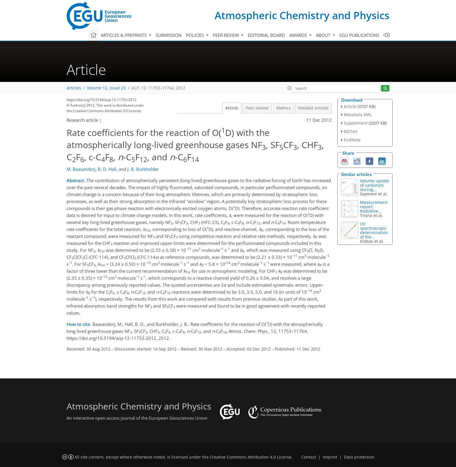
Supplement (356, 123)
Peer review (257, 108)
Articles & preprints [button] (124, 35)
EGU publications (359, 35)
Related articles (313, 108)
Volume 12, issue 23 (106, 88)
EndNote (352, 140)
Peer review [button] (226, 35)
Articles (74, 88)
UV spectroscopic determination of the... (374, 230)
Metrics (283, 108)
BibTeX (350, 131)
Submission (168, 35)
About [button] (324, 35)
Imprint (330, 457)
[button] (290, 88)
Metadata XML (358, 114)
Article (231, 108)
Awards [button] (298, 35)
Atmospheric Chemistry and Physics (302, 15)
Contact (308, 457)
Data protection (359, 457)
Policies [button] (195, 35)
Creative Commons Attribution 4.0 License (250, 457)
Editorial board (266, 35)
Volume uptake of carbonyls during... (374, 185)
